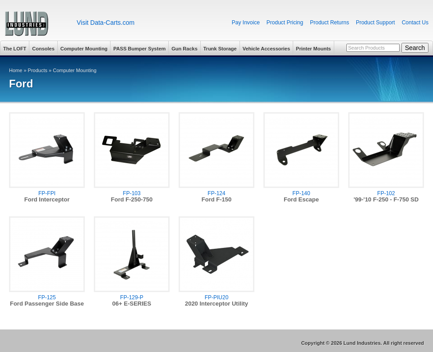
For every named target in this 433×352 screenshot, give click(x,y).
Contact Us (415, 22)
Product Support (375, 22)
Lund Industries (35, 23)
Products (37, 70)
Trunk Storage (220, 48)
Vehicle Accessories (266, 48)
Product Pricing (285, 22)
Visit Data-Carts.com (105, 22)
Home (15, 70)
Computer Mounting (83, 48)
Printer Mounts (313, 48)
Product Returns (329, 22)
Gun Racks (184, 48)
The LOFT (14, 48)
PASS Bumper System (139, 48)
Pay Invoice (246, 22)
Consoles (43, 48)
